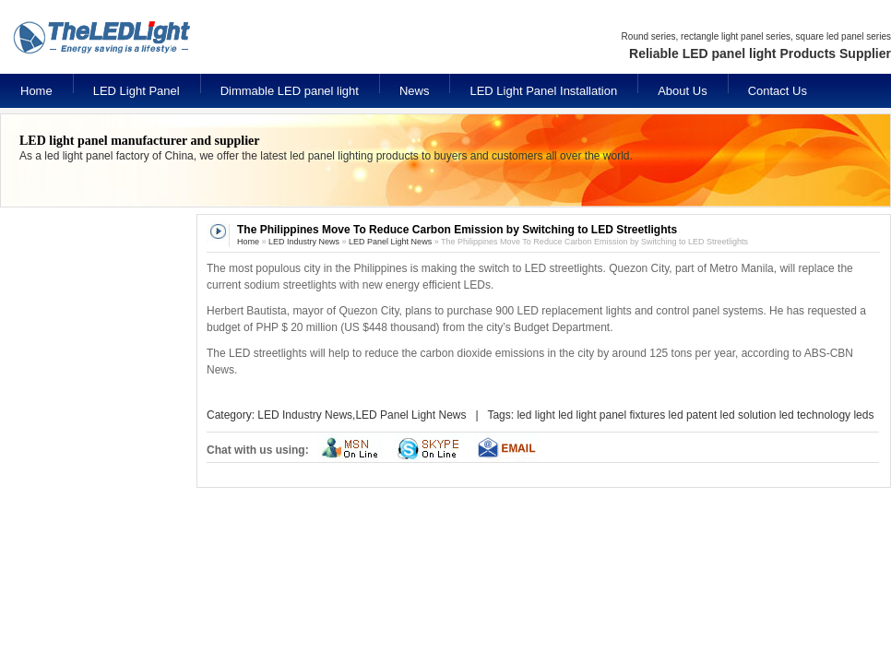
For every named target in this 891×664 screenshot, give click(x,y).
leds (863, 415)
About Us (682, 91)
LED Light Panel (136, 91)
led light (535, 415)
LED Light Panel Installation (543, 91)
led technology (814, 415)
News (414, 91)
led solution (748, 415)
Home (36, 91)
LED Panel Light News (390, 241)
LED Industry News (303, 241)
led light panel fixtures (611, 415)
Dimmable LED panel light (289, 91)
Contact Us (777, 91)
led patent (693, 415)
